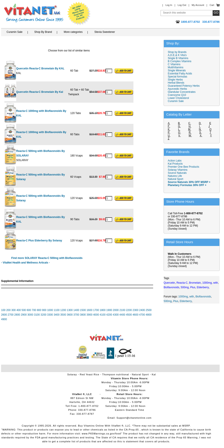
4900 (4, 319)
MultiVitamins (175, 67)
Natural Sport (175, 179)
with (191, 296)
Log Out (182, 5)
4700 (142, 314)
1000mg (183, 296)
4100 (103, 314)
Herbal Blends (176, 82)
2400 (142, 310)
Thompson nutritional (115, 374)
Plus (175, 301)
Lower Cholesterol (178, 98)
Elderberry (186, 301)
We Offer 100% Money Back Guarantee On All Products (79, 14)
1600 (90, 310)
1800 (103, 310)
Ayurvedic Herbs (177, 88)
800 (39, 310)
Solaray (72, 374)
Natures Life (175, 175)
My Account (198, 5)
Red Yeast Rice (89, 374)
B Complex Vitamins (179, 61)
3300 (50, 314)
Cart (212, 5)
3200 (43, 314)
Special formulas (177, 76)
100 (3, 310)
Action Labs (175, 160)
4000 (96, 314)
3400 (57, 314)
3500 (63, 314)
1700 (96, 310)
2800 (17, 314)
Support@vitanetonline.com (133, 417)
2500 (149, 310)
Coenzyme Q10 (177, 95)
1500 (83, 310)
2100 (122, 310)
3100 (37, 314)
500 (24, 310)
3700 (76, 314)
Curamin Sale (15, 31)
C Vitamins (174, 64)
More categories (73, 31)
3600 (70, 314)
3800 (83, 314)
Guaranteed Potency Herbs (184, 85)
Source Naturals (177, 172)
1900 (109, 310)
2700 (11, 314)
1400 (76, 310)
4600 (135, 314)
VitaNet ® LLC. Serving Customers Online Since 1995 (33, 13)
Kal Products (175, 163)
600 (29, 310)
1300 (70, 310)
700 (34, 310)
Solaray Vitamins (177, 169)
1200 (63, 310)
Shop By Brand (43, 31)
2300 (135, 310)
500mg (168, 301)
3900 (90, 314)
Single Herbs (175, 79)
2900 (24, 314)
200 (8, 310)
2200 (129, 310)
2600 (4, 314)
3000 (30, 314)
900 (44, 310)
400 (18, 310)
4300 (116, 314)
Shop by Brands (178, 52)
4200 (109, 314)
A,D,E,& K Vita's (177, 55)
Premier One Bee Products (183, 166)
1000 (50, 310)
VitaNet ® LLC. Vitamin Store (107, 337)
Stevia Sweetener (104, 31)
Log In (168, 5)
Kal (154, 374)
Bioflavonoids (203, 296)
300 (13, 310)
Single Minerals (177, 70)
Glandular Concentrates (182, 91)
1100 (57, 310)
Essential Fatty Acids (180, 73)
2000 (116, 310)
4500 (129, 314)
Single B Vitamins (178, 58)
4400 (122, 314)
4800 (149, 314)
